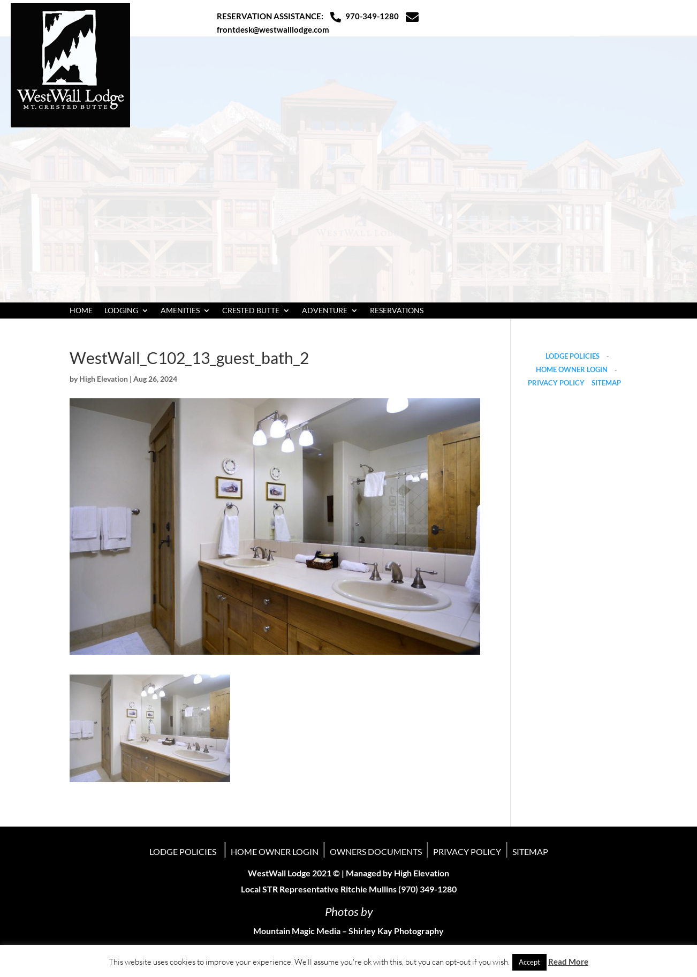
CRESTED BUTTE (250, 311)
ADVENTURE (324, 311)
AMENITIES (180, 311)
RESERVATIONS (396, 311)
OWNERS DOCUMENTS (376, 851)
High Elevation (103, 378)
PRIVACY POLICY (556, 382)
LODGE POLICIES (573, 356)
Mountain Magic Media (296, 931)
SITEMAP (606, 382)
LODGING (121, 311)
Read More (568, 961)
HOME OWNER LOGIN (572, 369)
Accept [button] (529, 962)
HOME (81, 311)
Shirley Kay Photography (396, 931)
